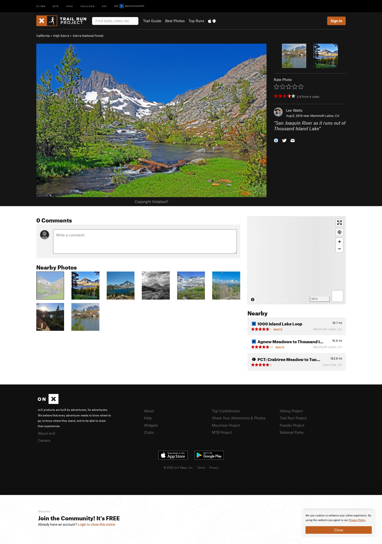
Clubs (149, 432)
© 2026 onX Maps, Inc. (178, 467)
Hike (69, 6)
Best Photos (175, 21)
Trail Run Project (293, 418)
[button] (276, 140)
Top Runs (196, 21)
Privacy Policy (357, 520)
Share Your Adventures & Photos (238, 418)
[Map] (296, 260)
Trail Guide (152, 21)
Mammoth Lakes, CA (324, 116)
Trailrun (87, 6)
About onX (46, 433)
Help (148, 418)
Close (338, 530)
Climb (41, 6)
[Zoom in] (339, 241)
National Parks (292, 432)
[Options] (337, 296)
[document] (339, 523)
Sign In (336, 21)
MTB (56, 6)
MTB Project (222, 432)
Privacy (214, 467)
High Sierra (61, 36)
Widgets (151, 425)
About (149, 411)
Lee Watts (294, 110)
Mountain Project (226, 425)
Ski (104, 6)
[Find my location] (339, 232)
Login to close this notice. (97, 524)
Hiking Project (291, 411)
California (43, 36)
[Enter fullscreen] (339, 222)
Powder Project (292, 425)
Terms (201, 467)
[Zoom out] (339, 248)
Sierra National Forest (88, 36)
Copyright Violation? (151, 201)
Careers (44, 440)
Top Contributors (226, 411)
